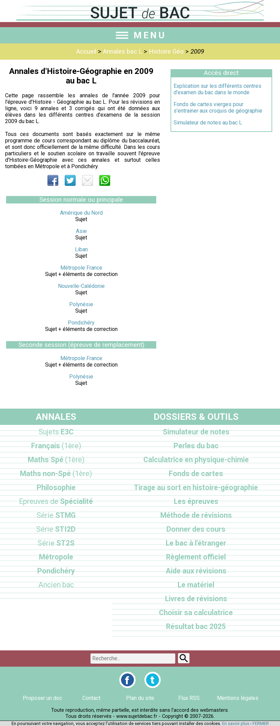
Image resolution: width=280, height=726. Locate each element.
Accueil (86, 51)
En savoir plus (235, 723)
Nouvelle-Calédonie (81, 286)
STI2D (56, 529)
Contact (91, 698)
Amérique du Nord (81, 213)
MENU (140, 35)
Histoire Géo (166, 51)
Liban (81, 249)
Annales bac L (122, 51)
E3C (56, 432)
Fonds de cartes (196, 473)
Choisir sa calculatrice (196, 612)
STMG (56, 515)
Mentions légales (237, 698)
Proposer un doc (42, 698)
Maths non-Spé (56, 473)
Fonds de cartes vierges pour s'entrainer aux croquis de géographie (218, 107)
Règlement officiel (196, 557)
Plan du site (140, 698)
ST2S (56, 543)
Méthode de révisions (196, 515)
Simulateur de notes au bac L (208, 122)
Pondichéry (81, 322)
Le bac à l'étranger (196, 543)
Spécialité (56, 501)
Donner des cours (195, 529)
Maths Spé (56, 459)
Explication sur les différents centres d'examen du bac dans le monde (217, 89)
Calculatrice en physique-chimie (196, 459)
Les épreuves (196, 501)
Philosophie (56, 487)
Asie (81, 231)
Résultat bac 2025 (196, 626)
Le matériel (196, 585)
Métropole (56, 557)
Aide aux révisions (196, 571)
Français (56, 446)
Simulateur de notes (196, 432)
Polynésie (81, 304)
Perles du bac (196, 446)
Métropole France (81, 267)
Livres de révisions (196, 598)
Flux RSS (189, 698)
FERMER (261, 723)
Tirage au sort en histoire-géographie (196, 487)
